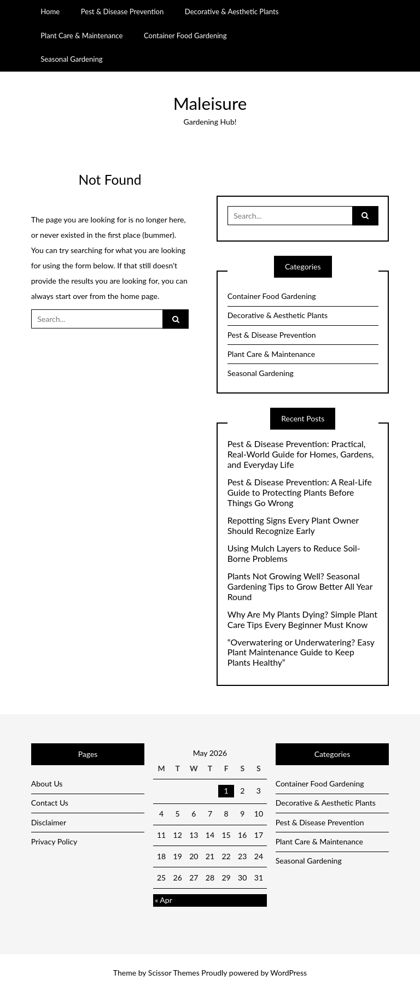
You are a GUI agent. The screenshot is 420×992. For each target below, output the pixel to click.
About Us (47, 783)
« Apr (163, 900)
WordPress (288, 972)
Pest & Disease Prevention (122, 11)
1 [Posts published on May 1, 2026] (226, 790)
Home (50, 11)
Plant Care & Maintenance (81, 35)
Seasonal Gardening (71, 59)
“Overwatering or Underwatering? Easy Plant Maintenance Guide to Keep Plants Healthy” (301, 652)
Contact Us (49, 802)
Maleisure (210, 103)
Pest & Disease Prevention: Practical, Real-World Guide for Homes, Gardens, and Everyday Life (301, 454)
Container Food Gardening (185, 35)
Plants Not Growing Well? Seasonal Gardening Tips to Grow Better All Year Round (300, 586)
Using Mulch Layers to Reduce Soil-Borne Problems (294, 553)
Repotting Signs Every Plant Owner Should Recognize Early (293, 525)
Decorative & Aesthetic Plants (232, 11)
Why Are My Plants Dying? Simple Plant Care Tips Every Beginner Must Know (302, 619)
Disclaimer (48, 822)
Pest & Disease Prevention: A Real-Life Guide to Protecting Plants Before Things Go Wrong (300, 492)
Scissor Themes (174, 972)
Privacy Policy (54, 841)
